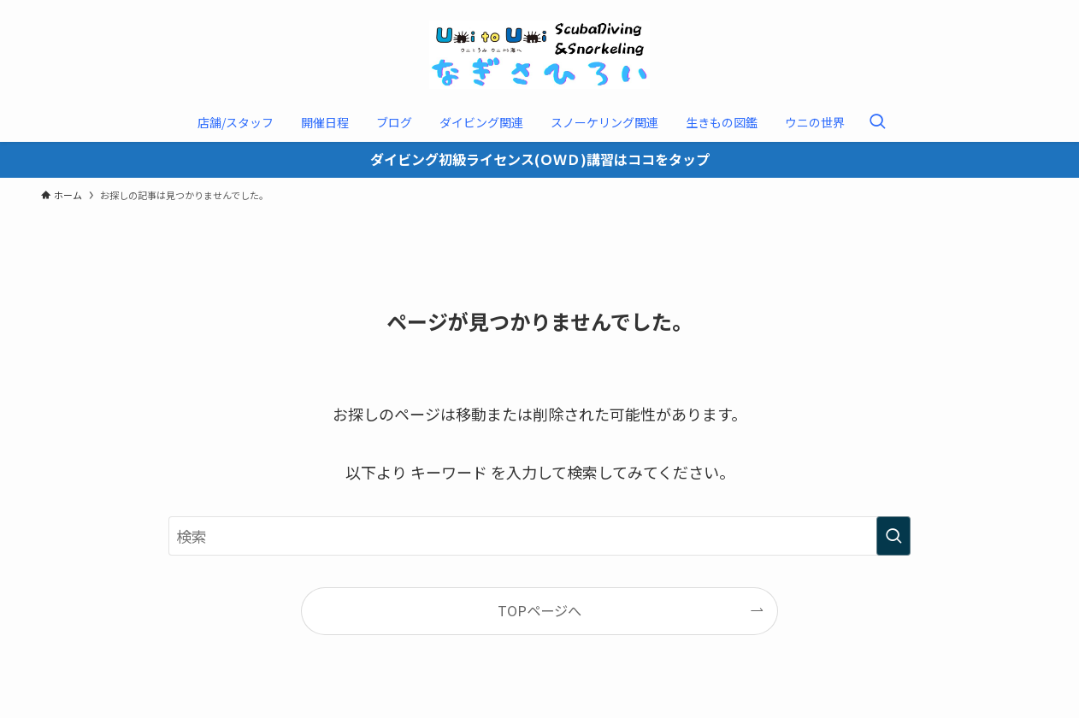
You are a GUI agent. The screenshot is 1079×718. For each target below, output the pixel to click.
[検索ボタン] (877, 122)
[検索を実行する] (893, 536)
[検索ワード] (539, 536)
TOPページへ (539, 610)
